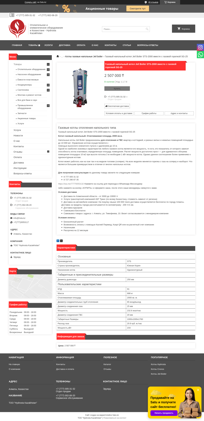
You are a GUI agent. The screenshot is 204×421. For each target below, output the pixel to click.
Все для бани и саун (27, 100)
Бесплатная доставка (118, 106)
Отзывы (18, 151)
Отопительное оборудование (31, 69)
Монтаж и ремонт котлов (29, 95)
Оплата (81, 45)
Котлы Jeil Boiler (158, 374)
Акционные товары (27, 118)
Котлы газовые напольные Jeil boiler (84, 56)
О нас (95, 45)
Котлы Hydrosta (158, 364)
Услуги (48, 45)
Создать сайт (30, 2)
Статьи (127, 45)
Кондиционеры (25, 85)
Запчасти (22, 113)
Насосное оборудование (29, 74)
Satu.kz (115, 415)
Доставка (64, 45)
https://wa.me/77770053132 (71, 184)
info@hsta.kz (19, 218)
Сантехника (23, 90)
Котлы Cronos (157, 369)
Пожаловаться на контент (114, 418)
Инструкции (20, 168)
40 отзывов (153, 2)
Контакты (110, 45)
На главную (14, 364)
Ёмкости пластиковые (28, 79)
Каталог (107, 364)
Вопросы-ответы (147, 45)
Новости (18, 135)
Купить (117, 88)
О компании (14, 369)
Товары (32, 45)
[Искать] (147, 29)
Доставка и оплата (65, 369)
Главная (17, 45)
